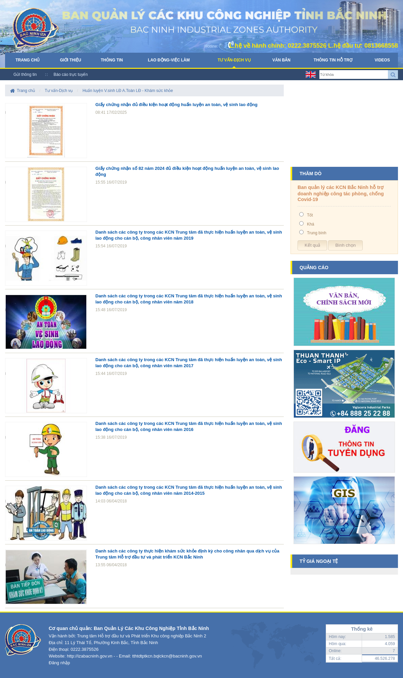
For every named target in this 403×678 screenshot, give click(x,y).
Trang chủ (27, 60)
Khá (310, 224)
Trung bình (316, 233)
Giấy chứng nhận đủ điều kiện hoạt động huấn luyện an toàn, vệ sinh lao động (176, 104)
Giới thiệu (70, 60)
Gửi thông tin (25, 74)
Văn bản (281, 60)
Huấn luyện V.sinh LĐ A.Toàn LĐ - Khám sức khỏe (128, 90)
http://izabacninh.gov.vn (90, 656)
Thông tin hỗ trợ (333, 60)
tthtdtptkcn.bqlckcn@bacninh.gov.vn (167, 656)
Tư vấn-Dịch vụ (234, 60)
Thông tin (112, 60)
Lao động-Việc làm (169, 60)
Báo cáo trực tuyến (70, 74)
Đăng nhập (59, 662)
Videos (382, 60)
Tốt (310, 215)
